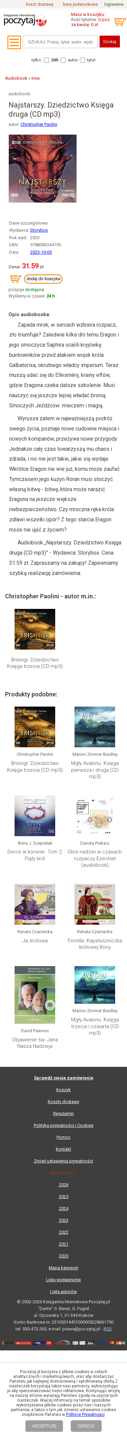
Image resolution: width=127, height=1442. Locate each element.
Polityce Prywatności (85, 1414)
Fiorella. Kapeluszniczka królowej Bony (95, 944)
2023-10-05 (41, 252)
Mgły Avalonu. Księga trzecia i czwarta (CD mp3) (95, 1026)
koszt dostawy (40, 4)
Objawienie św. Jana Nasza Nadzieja (35, 1043)
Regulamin (63, 1113)
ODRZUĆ (86, 1426)
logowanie (114, 4)
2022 (63, 1232)
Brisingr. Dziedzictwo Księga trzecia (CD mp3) (35, 663)
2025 (63, 1196)
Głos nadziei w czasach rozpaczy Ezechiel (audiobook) (95, 858)
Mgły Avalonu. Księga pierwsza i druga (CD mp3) (95, 770)
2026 (63, 1184)
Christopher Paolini (39, 124)
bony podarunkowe (80, 4)
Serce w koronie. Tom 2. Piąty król (35, 855)
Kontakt (63, 1149)
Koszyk (63, 1089)
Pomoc (63, 1137)
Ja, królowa (35, 941)
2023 (63, 1220)
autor (73, 59)
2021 (63, 1244)
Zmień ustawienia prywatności (63, 1161)
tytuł (91, 59)
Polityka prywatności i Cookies (63, 1125)
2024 (63, 1208)
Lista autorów (63, 1291)
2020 (63, 1255)
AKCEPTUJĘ (44, 1426)
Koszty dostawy (63, 1101)
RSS (108, 1328)
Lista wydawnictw (63, 1279)
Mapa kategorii (63, 1267)
